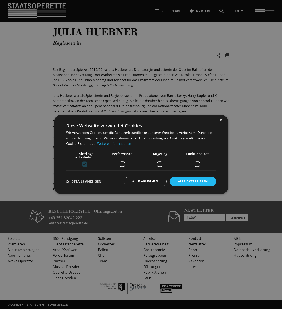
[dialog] (141, 154)
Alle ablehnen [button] (145, 181)
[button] (83, 181)
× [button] (221, 120)
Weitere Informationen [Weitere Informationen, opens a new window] (114, 143)
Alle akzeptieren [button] (193, 181)
